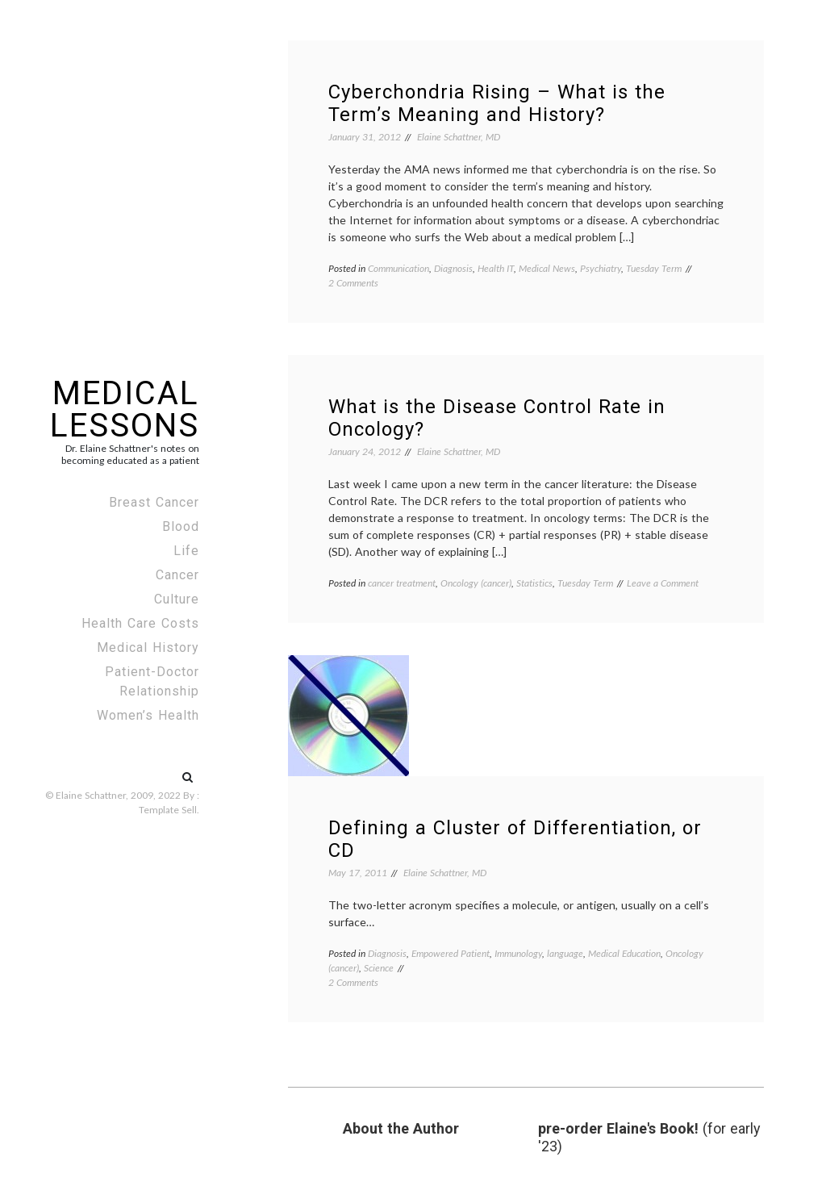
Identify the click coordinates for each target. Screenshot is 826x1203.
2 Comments (353, 283)
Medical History (148, 647)
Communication (398, 268)
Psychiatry (600, 268)
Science (379, 968)
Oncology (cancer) (475, 583)
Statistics (534, 583)
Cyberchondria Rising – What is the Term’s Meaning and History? (496, 103)
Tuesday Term (654, 268)
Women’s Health (148, 715)
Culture (176, 599)
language (565, 953)
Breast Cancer (154, 502)
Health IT (496, 268)
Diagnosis (453, 268)
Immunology (518, 953)
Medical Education (624, 953)
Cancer (177, 575)
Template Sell (168, 810)
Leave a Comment (663, 583)
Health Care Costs (140, 623)
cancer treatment (402, 583)
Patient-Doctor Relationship (152, 681)
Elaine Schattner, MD (458, 137)
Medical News (547, 268)
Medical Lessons (124, 409)
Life (186, 550)
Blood (180, 526)
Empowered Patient (450, 953)
